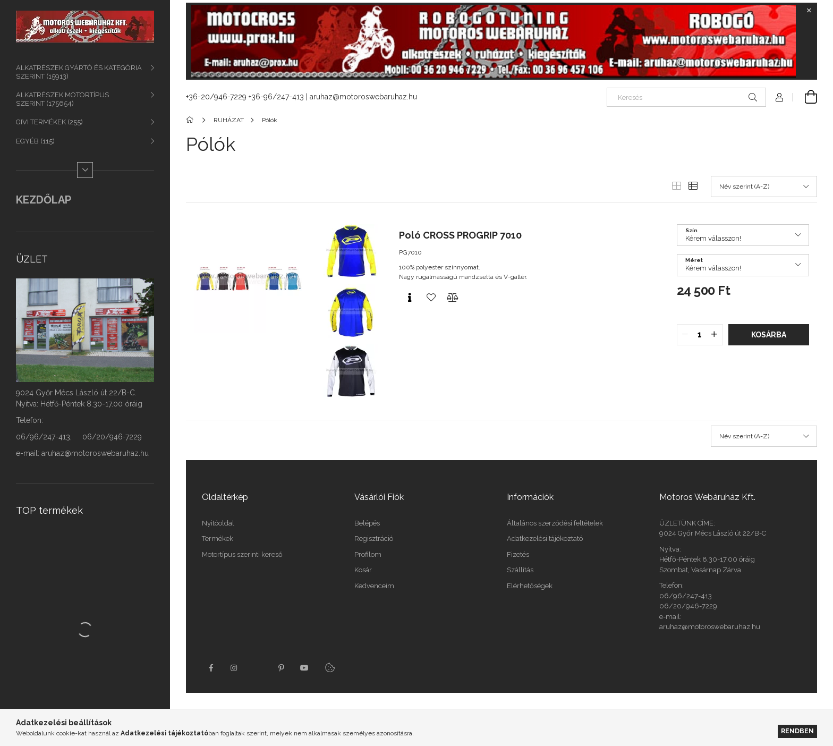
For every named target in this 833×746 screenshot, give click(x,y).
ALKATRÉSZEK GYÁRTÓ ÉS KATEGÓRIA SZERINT (79, 72)
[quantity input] (700, 335)
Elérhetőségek (529, 586)
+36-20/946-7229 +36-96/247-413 (245, 96)
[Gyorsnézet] (409, 298)
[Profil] (779, 97)
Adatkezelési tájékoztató (545, 538)
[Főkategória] (191, 120)
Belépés (367, 523)
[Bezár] (809, 11)
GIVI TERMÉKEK (49, 122)
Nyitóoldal (218, 523)
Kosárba (768, 334)
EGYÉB (35, 141)
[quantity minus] (685, 335)
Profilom (367, 554)
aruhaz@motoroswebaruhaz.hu (363, 96)
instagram (234, 668)
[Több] (85, 170)
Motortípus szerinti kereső (242, 554)
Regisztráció (373, 538)
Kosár (363, 570)
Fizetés (518, 554)
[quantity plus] (714, 335)
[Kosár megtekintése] (805, 97)
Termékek (217, 538)
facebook (211, 668)
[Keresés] (686, 97)
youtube (304, 668)
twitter (258, 668)
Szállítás (520, 570)
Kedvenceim (374, 586)
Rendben (797, 731)
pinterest (281, 668)
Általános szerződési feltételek (555, 523)
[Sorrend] (764, 186)
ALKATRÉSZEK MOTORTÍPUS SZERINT (62, 99)
